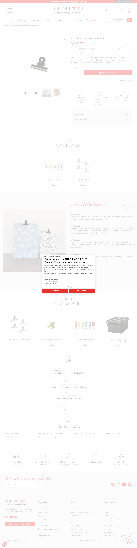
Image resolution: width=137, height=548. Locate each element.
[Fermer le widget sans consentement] (52, 256)
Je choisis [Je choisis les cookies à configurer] (55, 291)
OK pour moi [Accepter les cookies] (81, 291)
